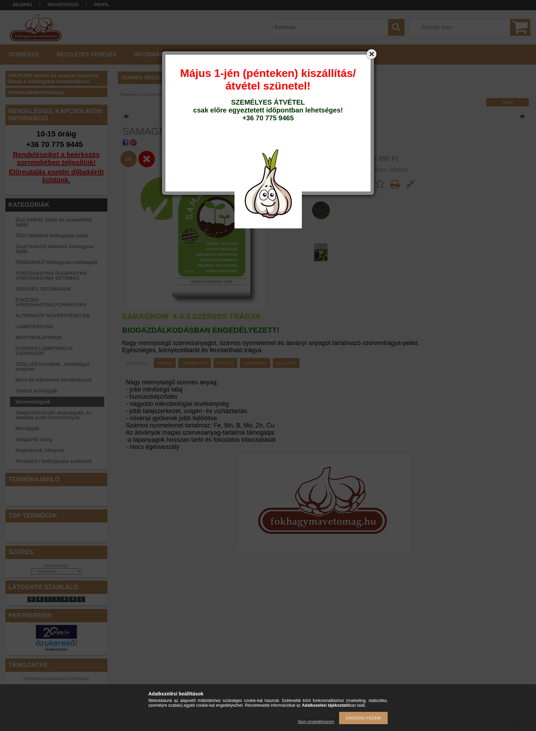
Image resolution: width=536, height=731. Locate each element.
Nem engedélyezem (316, 721)
